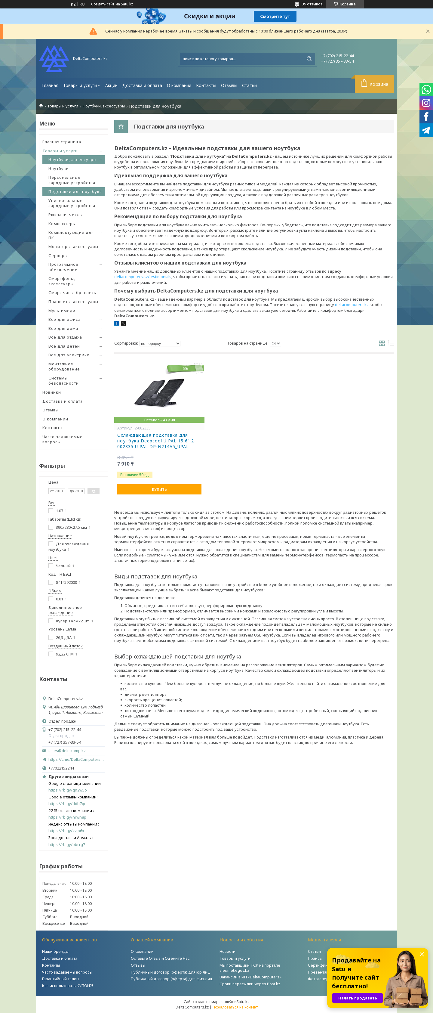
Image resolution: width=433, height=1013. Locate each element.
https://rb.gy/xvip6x (66, 830)
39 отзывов (312, 4)
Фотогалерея (320, 978)
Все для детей (64, 346)
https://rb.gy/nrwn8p (67, 817)
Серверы (58, 255)
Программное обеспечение (63, 267)
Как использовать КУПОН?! (67, 985)
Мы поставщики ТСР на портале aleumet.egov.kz (250, 967)
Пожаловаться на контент (235, 1007)
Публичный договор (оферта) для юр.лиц (170, 972)
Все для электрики (69, 355)
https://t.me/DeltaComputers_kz (76, 759)
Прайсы (315, 958)
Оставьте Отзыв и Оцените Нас (160, 958)
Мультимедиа (63, 310)
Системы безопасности (63, 380)
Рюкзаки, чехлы (65, 214)
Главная (49, 85)
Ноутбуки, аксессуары (104, 106)
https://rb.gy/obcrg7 (66, 844)
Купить (159, 489)
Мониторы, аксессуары (73, 246)
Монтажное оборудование (64, 366)
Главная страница (61, 141)
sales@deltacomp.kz (67, 750)
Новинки (51, 392)
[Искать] (309, 59)
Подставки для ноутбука (75, 191)
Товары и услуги (80, 85)
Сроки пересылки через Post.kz (250, 984)
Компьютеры (62, 223)
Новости (227, 951)
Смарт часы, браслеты (72, 292)
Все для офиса (64, 319)
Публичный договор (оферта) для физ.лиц (172, 978)
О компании (179, 85)
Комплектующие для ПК (71, 235)
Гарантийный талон (60, 978)
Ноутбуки (58, 168)
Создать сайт (102, 4)
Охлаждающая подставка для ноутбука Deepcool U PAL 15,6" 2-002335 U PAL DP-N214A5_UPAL (156, 440)
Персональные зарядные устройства (71, 180)
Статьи (249, 85)
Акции (111, 85)
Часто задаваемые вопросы (62, 439)
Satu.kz (243, 1001)
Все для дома (63, 328)
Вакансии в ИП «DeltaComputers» (250, 977)
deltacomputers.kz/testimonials (142, 276)
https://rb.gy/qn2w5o (67, 790)
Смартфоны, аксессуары (61, 281)
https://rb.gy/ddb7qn (67, 803)
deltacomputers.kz (352, 304)
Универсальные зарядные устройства (71, 203)
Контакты (206, 85)
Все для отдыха (65, 337)
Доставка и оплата (142, 85)
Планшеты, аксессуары (73, 301)
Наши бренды (55, 951)
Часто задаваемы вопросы (67, 972)
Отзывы (229, 85)
